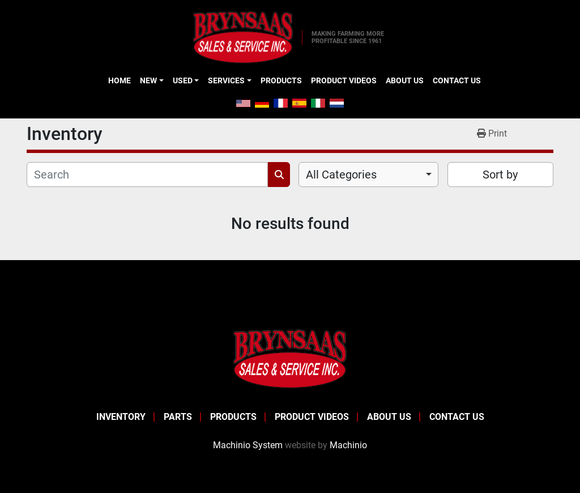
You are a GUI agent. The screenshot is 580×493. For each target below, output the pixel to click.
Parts (178, 416)
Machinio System (248, 445)
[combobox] (368, 174)
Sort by (500, 174)
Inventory (121, 416)
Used (183, 80)
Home (119, 80)
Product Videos (344, 80)
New (148, 80)
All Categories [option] (341, 174)
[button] (151, 80)
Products (281, 80)
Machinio (348, 445)
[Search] (147, 174)
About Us (405, 80)
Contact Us (457, 80)
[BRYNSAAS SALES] (290, 358)
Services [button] (226, 80)
